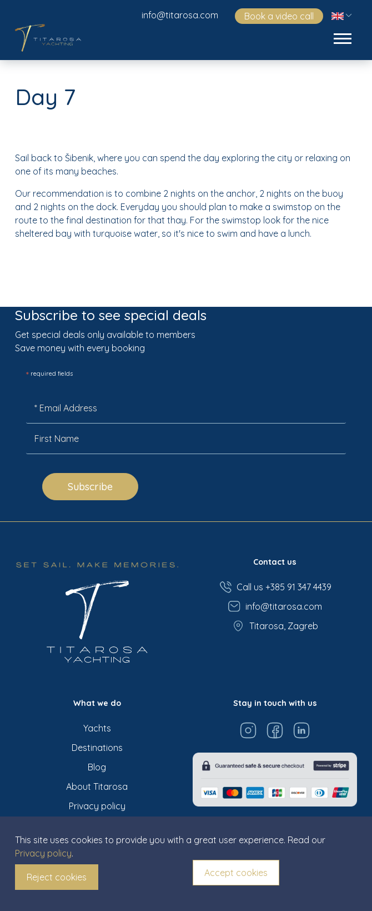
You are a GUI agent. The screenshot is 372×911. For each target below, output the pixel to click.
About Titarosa (97, 786)
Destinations (97, 747)
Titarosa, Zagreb (275, 626)
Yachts (97, 728)
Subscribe (90, 486)
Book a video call (279, 16)
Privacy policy (97, 806)
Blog (97, 767)
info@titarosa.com (180, 15)
